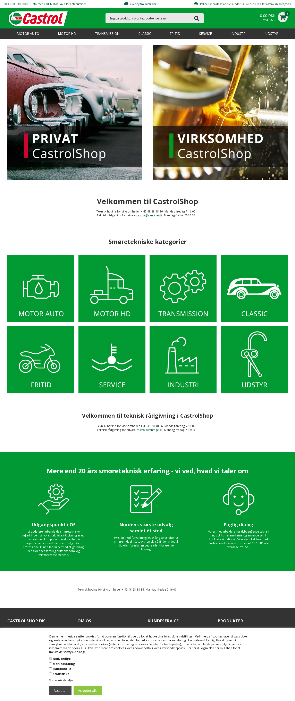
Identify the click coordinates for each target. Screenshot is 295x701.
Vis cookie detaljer (61, 680)
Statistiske (61, 674)
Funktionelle (62, 669)
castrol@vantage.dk (278, 4)
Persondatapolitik (173, 648)
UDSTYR (271, 33)
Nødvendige (62, 659)
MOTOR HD (67, 33)
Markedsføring (64, 664)
